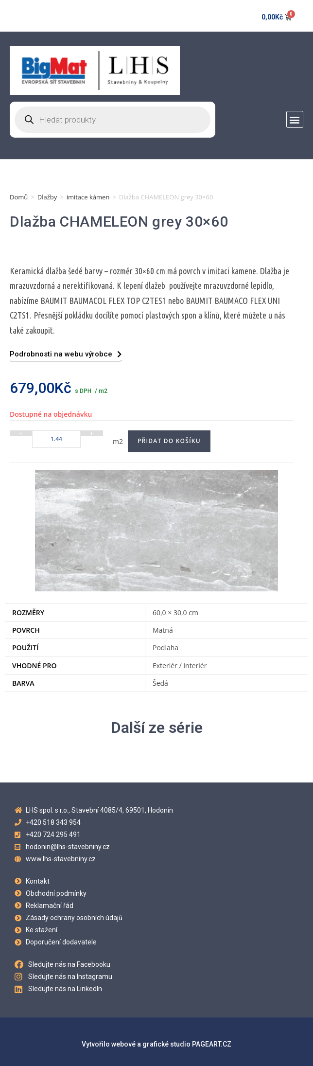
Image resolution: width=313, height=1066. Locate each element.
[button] (294, 119)
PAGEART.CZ (211, 1044)
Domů (19, 197)
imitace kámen (88, 197)
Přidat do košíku (169, 441)
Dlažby (47, 197)
